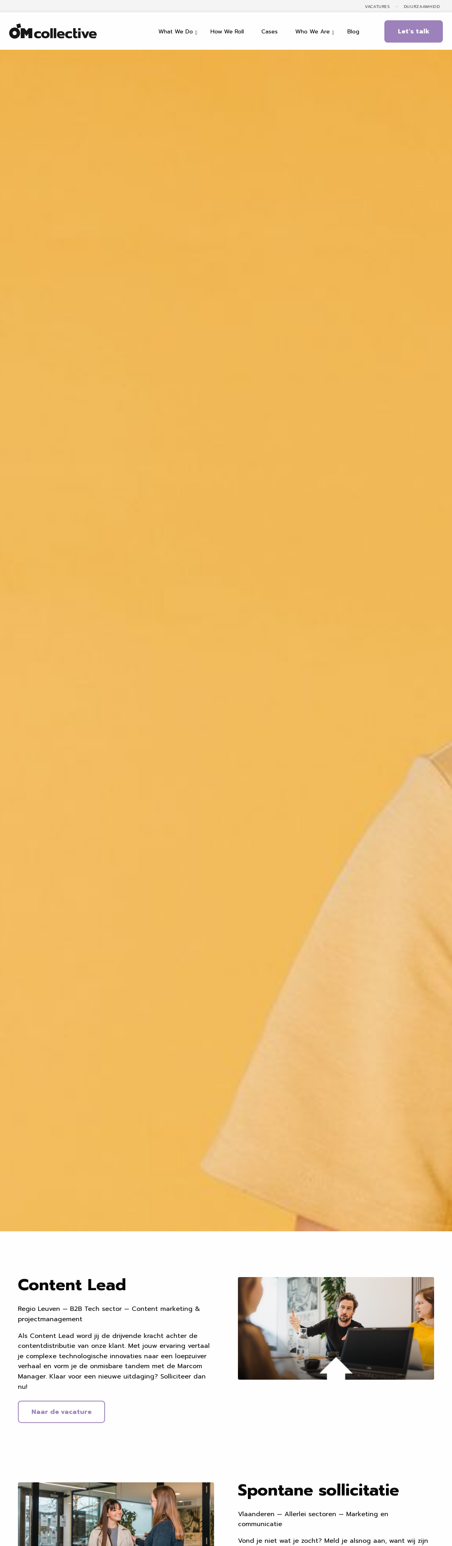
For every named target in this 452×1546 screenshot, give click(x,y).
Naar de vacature (61, 1413)
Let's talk (413, 31)
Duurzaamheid (422, 7)
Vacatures (377, 7)
